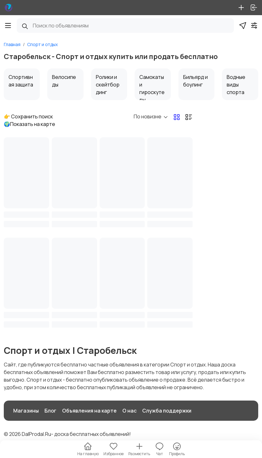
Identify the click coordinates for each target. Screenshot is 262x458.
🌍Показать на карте (29, 124)
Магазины (26, 410)
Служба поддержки (166, 410)
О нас (129, 410)
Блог (50, 410)
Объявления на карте (89, 410)
